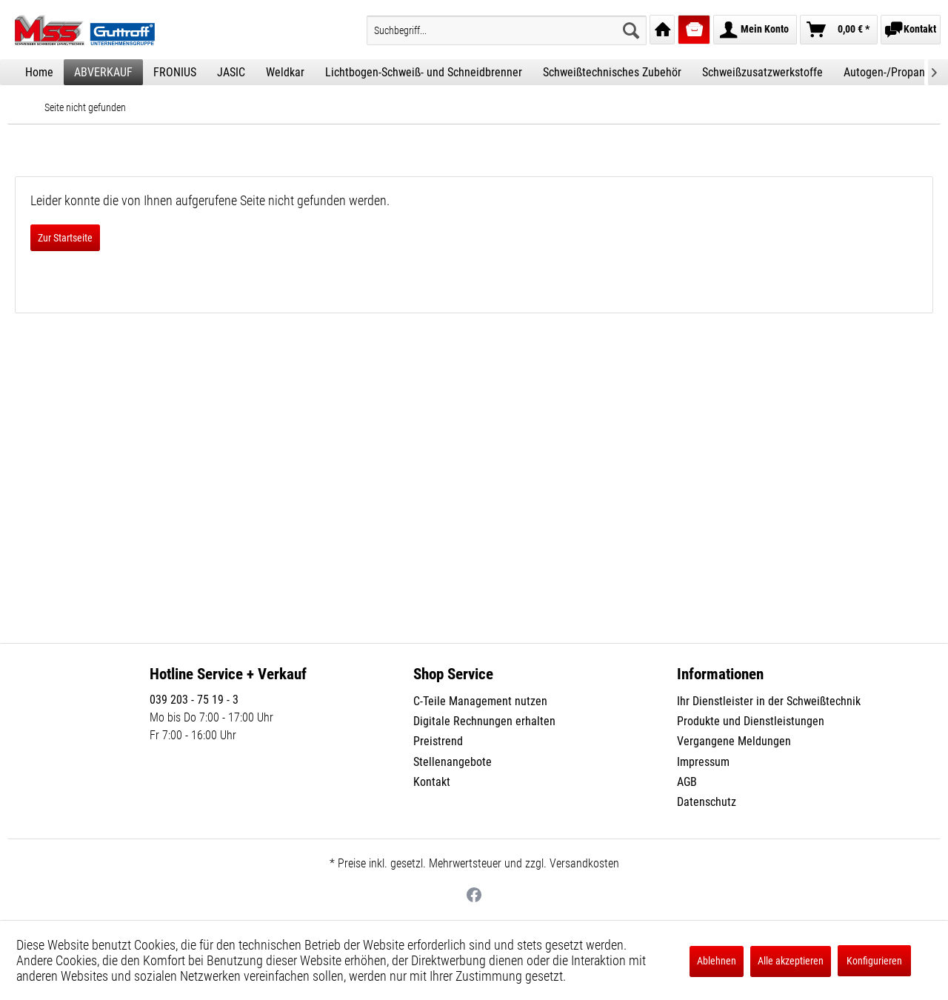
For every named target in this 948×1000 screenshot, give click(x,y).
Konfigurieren (874, 961)
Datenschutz (706, 802)
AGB (687, 782)
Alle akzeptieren (791, 961)
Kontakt (431, 782)
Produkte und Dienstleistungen (750, 721)
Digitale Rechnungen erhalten (484, 721)
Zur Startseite (65, 238)
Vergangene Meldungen (734, 741)
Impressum (703, 762)
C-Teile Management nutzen (480, 701)
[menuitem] (507, 30)
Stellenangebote (452, 762)
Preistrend (438, 741)
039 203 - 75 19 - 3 (194, 700)
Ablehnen (716, 961)
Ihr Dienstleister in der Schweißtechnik (769, 701)
